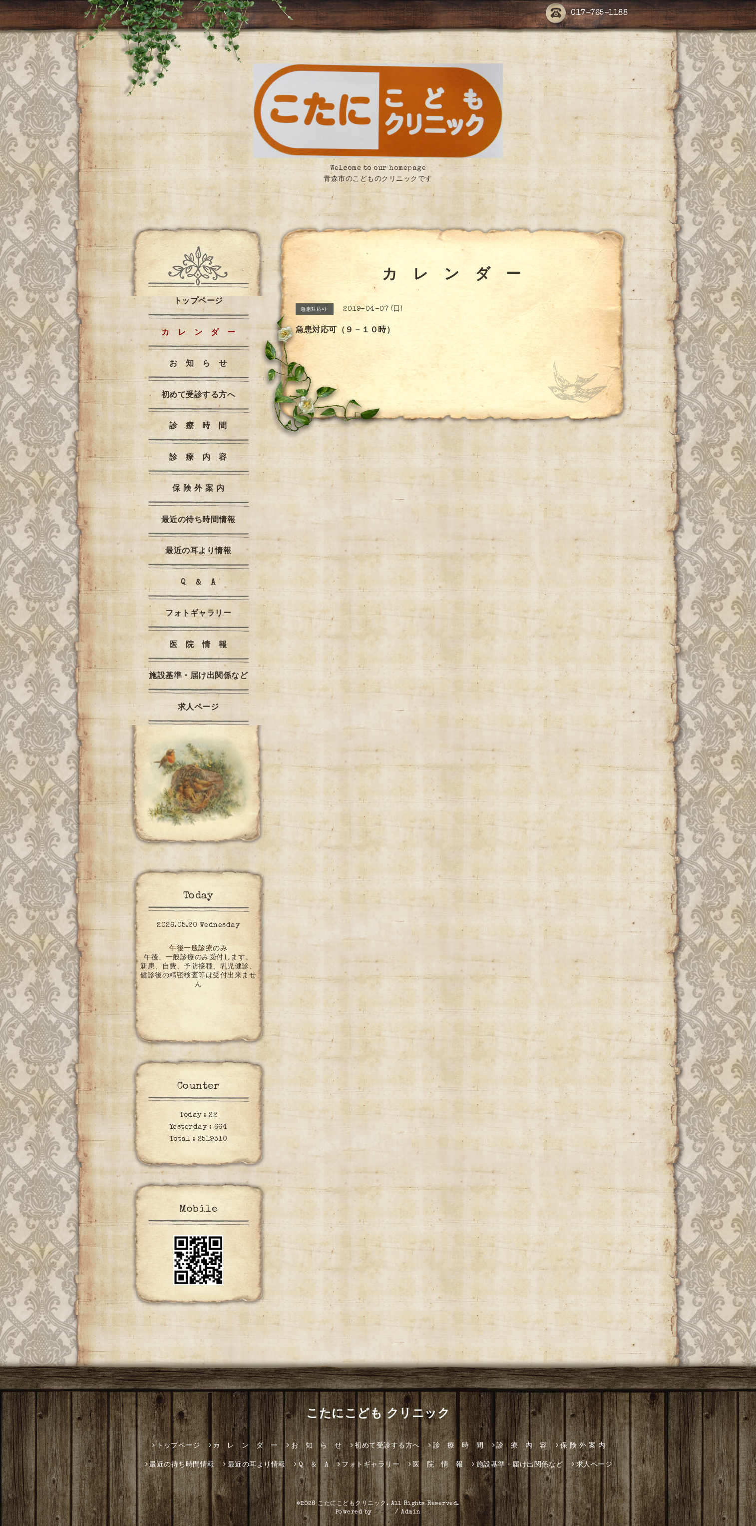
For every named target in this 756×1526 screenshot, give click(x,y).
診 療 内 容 (198, 458)
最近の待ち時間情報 (198, 521)
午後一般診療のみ (198, 948)
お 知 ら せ (198, 364)
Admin (411, 1513)
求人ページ (198, 708)
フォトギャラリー (198, 614)
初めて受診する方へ (198, 396)
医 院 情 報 (198, 646)
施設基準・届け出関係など (198, 677)
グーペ (383, 1513)
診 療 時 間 (198, 427)
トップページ (198, 302)
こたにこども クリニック (378, 1415)
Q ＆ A (198, 583)
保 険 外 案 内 (198, 489)
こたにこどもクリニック (352, 1504)
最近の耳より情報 (198, 552)
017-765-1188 (587, 13)
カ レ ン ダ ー (198, 333)
